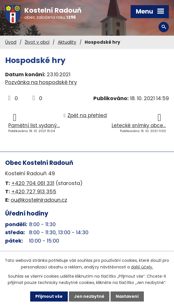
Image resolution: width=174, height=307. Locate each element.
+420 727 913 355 (33, 191)
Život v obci (37, 42)
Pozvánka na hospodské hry (41, 82)
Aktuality (67, 42)
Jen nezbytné (89, 296)
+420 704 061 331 (32, 183)
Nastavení (127, 296)
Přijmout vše (49, 296)
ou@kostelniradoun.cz (39, 199)
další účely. (142, 267)
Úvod (10, 42)
